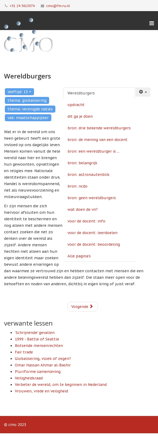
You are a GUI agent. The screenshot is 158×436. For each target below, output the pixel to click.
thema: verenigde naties (30, 109)
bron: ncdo (78, 186)
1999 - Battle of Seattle (37, 339)
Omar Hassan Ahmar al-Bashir (43, 365)
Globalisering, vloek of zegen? (43, 358)
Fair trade (24, 352)
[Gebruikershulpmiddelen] (143, 92)
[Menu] (151, 23)
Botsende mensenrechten (39, 345)
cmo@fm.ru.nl (58, 6)
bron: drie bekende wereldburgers (99, 128)
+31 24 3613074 (22, 6)
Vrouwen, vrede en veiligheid (41, 391)
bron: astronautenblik (88, 174)
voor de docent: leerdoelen (92, 232)
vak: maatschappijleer (28, 117)
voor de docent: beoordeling (94, 244)
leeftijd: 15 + (19, 91)
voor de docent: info (86, 221)
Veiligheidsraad (29, 378)
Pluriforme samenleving (37, 371)
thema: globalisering (27, 100)
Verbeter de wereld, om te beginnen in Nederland (61, 384)
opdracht (76, 104)
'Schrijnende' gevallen (35, 332)
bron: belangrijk (82, 162)
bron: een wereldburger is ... (93, 151)
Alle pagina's (79, 256)
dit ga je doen (80, 116)
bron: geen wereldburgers (92, 197)
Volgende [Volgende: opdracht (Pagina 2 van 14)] (82, 306)
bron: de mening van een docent (97, 139)
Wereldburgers (81, 93)
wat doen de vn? (83, 209)
